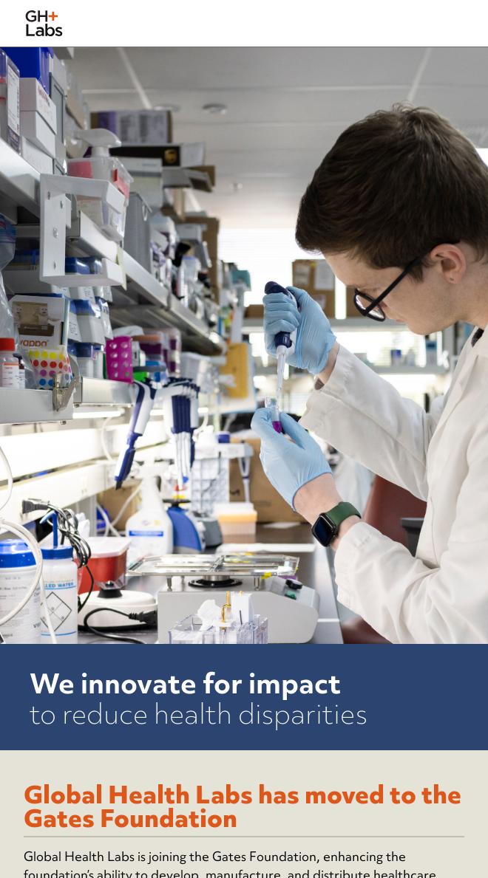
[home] (44, 23)
